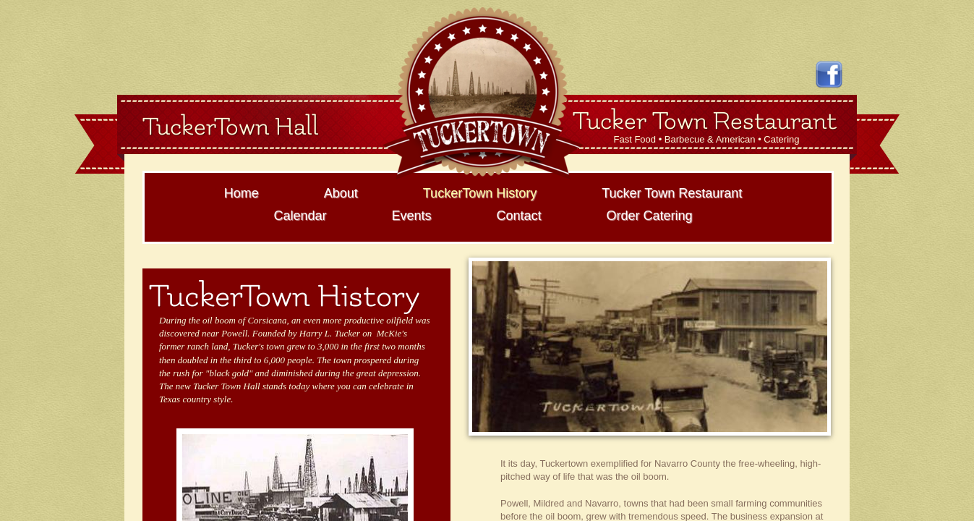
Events (411, 215)
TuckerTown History (480, 193)
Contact (518, 215)
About (341, 193)
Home (241, 193)
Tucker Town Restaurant (672, 193)
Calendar (299, 215)
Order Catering (650, 215)
